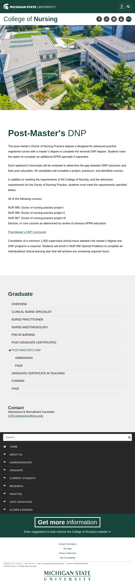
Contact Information (67, 544)
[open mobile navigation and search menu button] (124, 6)
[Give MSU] (128, 19)
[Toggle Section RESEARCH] (56, 486)
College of (31, 19)
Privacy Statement (67, 553)
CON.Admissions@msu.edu (25, 415)
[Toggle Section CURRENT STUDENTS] (56, 478)
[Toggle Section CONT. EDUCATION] (56, 502)
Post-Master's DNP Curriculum (27, 232)
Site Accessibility (67, 558)
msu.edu (31, 563)
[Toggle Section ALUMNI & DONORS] (56, 510)
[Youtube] (121, 19)
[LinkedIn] (114, 19)
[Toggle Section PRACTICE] (56, 494)
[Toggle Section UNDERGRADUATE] (56, 462)
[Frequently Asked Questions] (71, 367)
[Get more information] (68, 522)
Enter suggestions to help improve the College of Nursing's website (67, 531)
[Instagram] (106, 19)
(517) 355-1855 (16, 563)
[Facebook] (99, 19)
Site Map (67, 548)
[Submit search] (129, 437)
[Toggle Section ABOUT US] (56, 454)
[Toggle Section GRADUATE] (56, 470)
